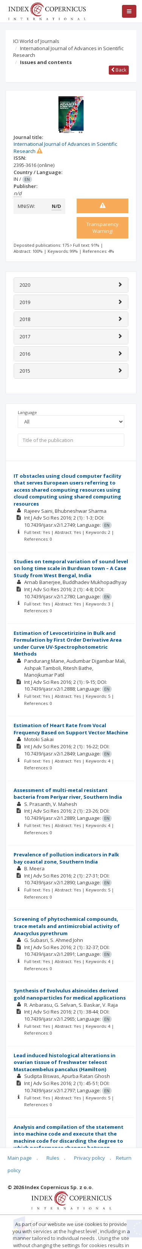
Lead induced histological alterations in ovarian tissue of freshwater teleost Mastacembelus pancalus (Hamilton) (65, 1062)
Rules (52, 1157)
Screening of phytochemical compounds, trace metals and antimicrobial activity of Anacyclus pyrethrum (67, 926)
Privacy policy (89, 1157)
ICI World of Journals (36, 41)
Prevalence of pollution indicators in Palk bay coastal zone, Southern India (66, 858)
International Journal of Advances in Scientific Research (68, 52)
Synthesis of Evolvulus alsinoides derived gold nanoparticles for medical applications (70, 994)
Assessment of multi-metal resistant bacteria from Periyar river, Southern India (68, 794)
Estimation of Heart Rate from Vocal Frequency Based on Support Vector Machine (71, 729)
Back (119, 69)
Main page (20, 1157)
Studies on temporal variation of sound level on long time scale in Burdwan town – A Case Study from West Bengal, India (71, 568)
